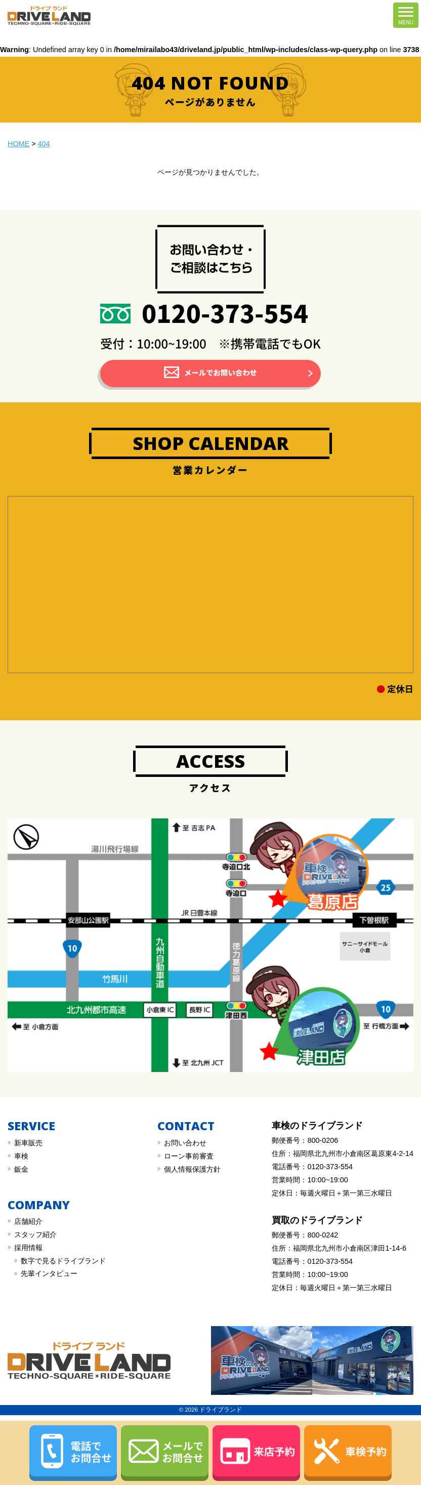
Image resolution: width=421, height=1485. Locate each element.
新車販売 (28, 1143)
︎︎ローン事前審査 (189, 1156)
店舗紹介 (28, 1221)
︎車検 (21, 1156)
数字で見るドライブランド (63, 1261)
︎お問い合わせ (185, 1143)
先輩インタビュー (49, 1273)
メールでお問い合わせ (220, 372)
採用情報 (28, 1248)
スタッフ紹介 (35, 1234)
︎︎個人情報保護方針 (192, 1169)
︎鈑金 (21, 1169)
